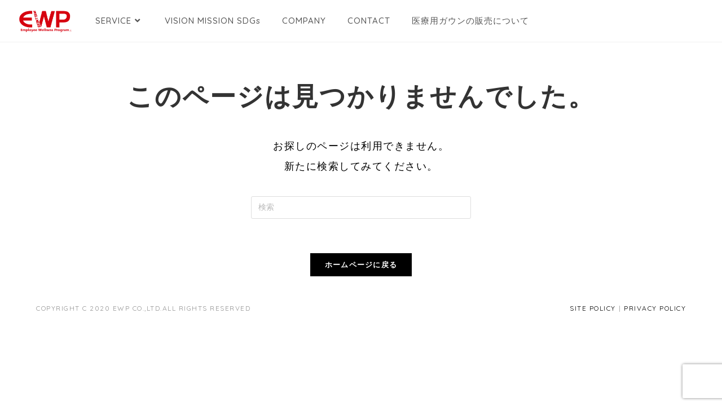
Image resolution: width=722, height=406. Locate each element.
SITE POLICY (593, 308)
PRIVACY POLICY (655, 308)
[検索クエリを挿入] (361, 207)
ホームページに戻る (361, 264)
